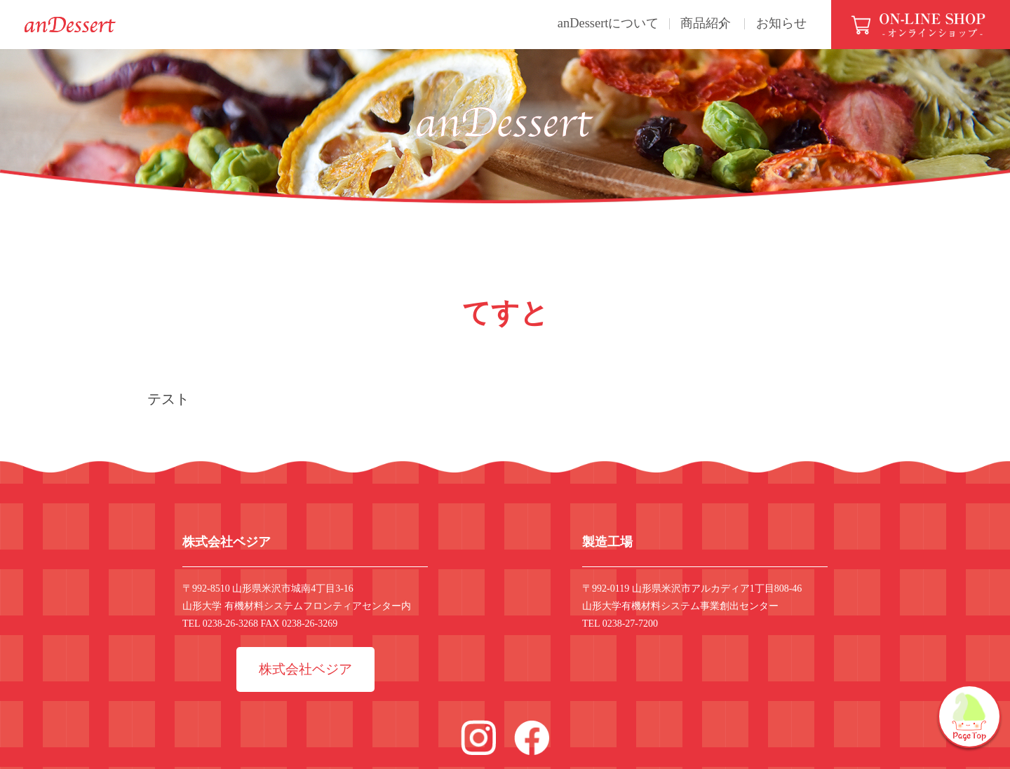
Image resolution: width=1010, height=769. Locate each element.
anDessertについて (570, 23)
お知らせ (773, 23)
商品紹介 (679, 23)
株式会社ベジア (305, 676)
